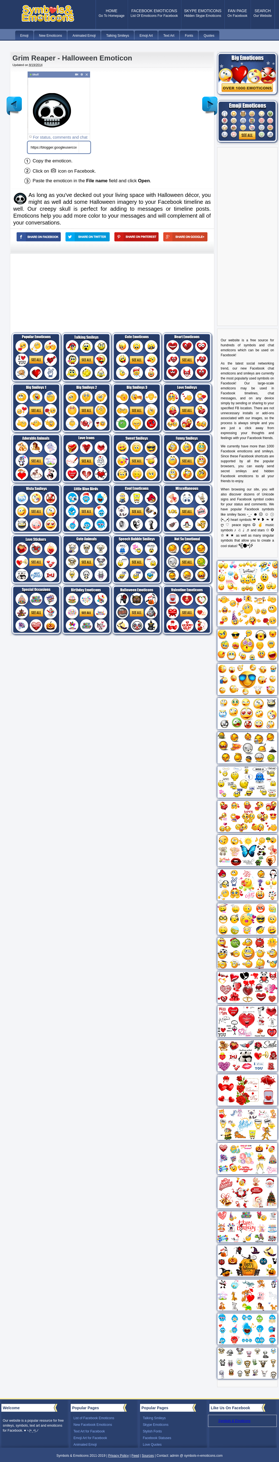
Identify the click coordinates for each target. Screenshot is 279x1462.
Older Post (210, 101)
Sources (148, 1456)
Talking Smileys (154, 1418)
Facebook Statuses (157, 1438)
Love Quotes (152, 1445)
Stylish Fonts (152, 1431)
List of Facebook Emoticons (93, 1418)
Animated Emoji (85, 1445)
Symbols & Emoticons (234, 1421)
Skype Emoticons (156, 1425)
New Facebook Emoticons (92, 1425)
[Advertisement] (159, 99)
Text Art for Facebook (89, 1431)
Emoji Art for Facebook (90, 1438)
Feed (135, 1456)
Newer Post (14, 101)
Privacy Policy (118, 1456)
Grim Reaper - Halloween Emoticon (72, 58)
